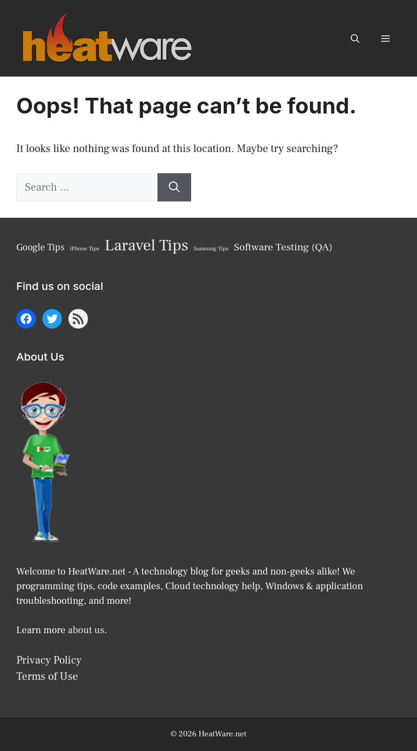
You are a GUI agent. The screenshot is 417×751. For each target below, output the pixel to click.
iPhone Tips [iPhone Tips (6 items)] (84, 249)
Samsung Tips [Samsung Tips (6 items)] (211, 249)
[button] (355, 38)
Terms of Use (47, 677)
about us (86, 630)
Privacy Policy (48, 660)
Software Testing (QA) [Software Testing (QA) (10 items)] (283, 247)
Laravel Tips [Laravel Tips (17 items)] (146, 245)
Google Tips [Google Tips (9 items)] (40, 247)
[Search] (174, 187)
